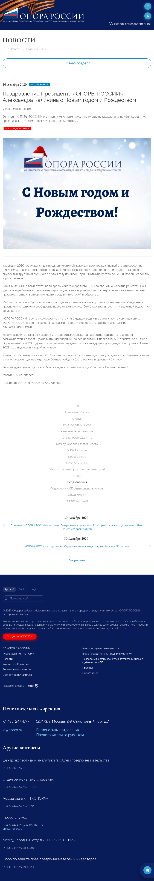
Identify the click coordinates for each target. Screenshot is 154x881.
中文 (34, 589)
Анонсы (77, 418)
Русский (9, 589)
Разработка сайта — (20, 685)
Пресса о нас (77, 456)
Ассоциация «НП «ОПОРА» (19, 653)
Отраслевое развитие (77, 437)
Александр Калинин (17, 128)
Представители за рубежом (60, 735)
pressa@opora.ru (12, 828)
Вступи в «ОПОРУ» (20, 636)
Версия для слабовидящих (129, 24)
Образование (90, 673)
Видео (77, 475)
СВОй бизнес (77, 495)
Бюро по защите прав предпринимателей (77, 469)
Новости (16, 49)
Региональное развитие (77, 431)
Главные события (77, 412)
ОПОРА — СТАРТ (77, 501)
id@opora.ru (12, 730)
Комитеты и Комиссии (16, 664)
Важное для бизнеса (77, 425)
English (23, 589)
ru (147, 16)
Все (77, 406)
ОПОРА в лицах (77, 450)
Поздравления (34, 49)
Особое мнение (77, 463)
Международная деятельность (77, 444)
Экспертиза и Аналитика (17, 674)
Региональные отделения (58, 730)
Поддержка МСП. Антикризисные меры (77, 488)
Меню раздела (77, 63)
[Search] (24, 598)
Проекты (87, 667)
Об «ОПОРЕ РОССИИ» (16, 648)
